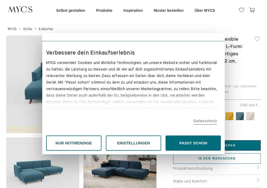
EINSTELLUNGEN (133, 143)
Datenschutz (205, 121)
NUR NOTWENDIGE (74, 143)
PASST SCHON (193, 143)
